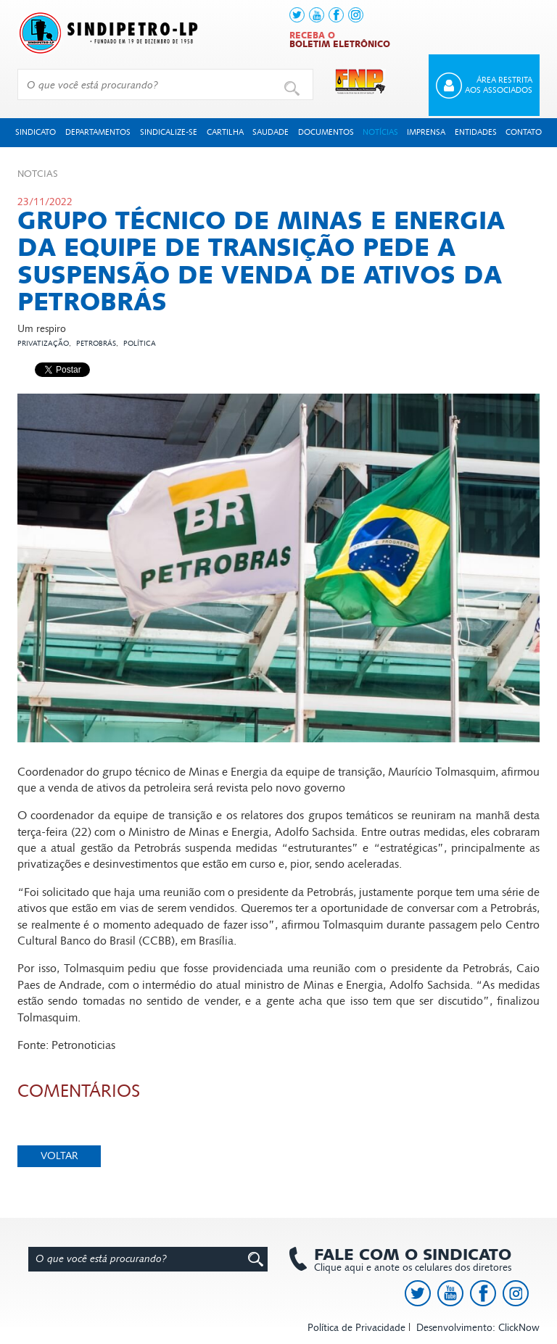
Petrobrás (96, 343)
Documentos (326, 132)
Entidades (476, 132)
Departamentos (98, 132)
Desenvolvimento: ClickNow (478, 1328)
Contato (524, 132)
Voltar (59, 1156)
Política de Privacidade (356, 1328)
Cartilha (225, 132)
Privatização (43, 343)
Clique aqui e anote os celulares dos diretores (405, 1260)
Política (139, 343)
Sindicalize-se (168, 132)
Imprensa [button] (426, 132)
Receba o (339, 40)
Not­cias (37, 174)
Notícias (380, 132)
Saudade (270, 132)
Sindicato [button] (35, 132)
